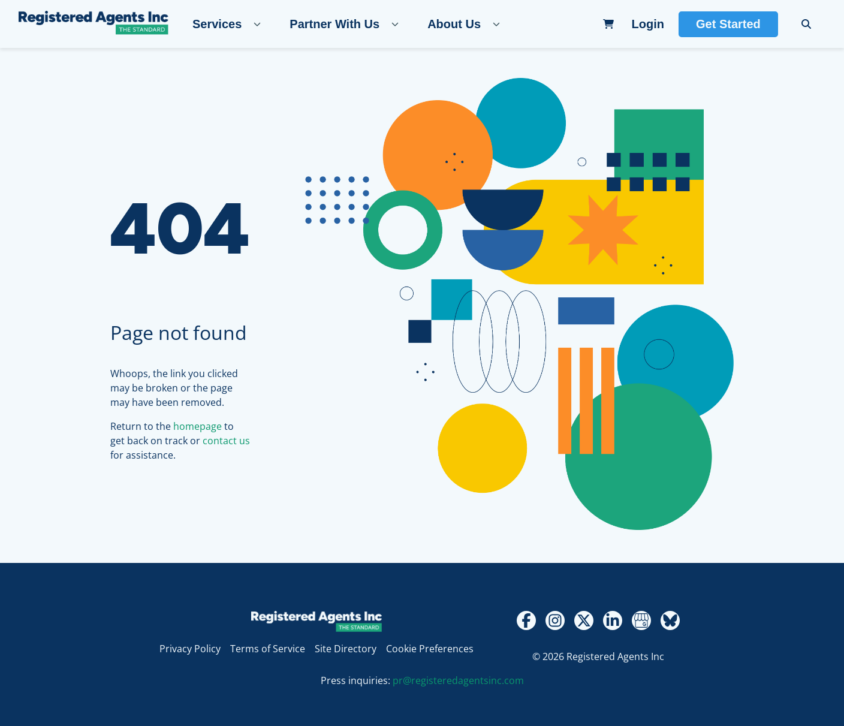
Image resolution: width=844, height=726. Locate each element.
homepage (197, 426)
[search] (806, 24)
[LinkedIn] (612, 620)
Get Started (728, 24)
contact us (226, 440)
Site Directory (345, 648)
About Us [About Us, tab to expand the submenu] (454, 24)
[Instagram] (555, 620)
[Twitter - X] (583, 620)
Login (648, 24)
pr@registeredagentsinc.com (458, 680)
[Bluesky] (670, 620)
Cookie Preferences (430, 648)
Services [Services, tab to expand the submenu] (217, 24)
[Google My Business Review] (641, 620)
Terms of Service (267, 648)
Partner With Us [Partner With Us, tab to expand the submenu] (334, 24)
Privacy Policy (190, 648)
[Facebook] (526, 620)
